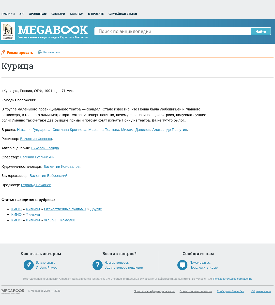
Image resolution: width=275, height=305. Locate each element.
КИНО (16, 209)
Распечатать (51, 52)
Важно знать (45, 262)
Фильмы (33, 209)
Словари (58, 14)
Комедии (67, 220)
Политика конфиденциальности (154, 291)
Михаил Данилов (135, 129)
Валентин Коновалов (62, 166)
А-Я (21, 14)
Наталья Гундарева (33, 129)
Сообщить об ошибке (230, 291)
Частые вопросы (117, 262)
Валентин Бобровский (48, 175)
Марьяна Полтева (103, 129)
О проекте (96, 14)
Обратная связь (261, 291)
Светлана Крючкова (69, 129)
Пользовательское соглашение (232, 278)
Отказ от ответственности (196, 291)
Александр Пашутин (169, 129)
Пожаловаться (200, 262)
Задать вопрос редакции (124, 267)
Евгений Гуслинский (37, 157)
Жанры (50, 220)
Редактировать (20, 52)
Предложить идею (204, 267)
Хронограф (37, 14)
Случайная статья (122, 14)
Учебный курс (46, 267)
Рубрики (8, 14)
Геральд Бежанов (36, 185)
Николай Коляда (45, 148)
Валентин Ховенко (36, 139)
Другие (96, 209)
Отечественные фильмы (65, 209)
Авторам (76, 14)
